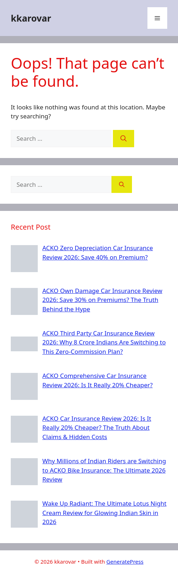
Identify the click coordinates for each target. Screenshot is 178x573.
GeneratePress (124, 561)
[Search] (123, 138)
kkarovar (31, 18)
